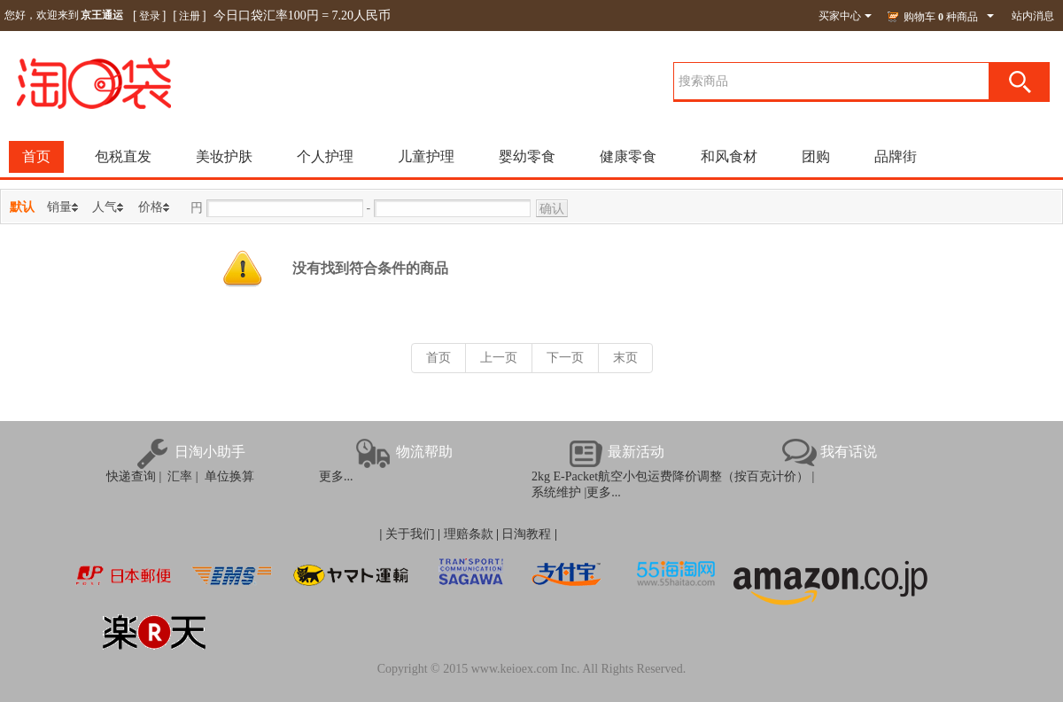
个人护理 (325, 156)
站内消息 (1033, 16)
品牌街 (895, 156)
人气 (104, 207)
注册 (189, 16)
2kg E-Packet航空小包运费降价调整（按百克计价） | (673, 476)
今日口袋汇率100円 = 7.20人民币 (302, 15)
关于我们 (410, 534)
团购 (816, 156)
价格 (150, 207)
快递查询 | (133, 476)
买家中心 (845, 16)
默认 (22, 207)
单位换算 (226, 476)
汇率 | (179, 476)
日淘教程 (526, 534)
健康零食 (628, 156)
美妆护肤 (224, 156)
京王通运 (102, 15)
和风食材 (729, 156)
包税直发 (123, 156)
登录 (149, 16)
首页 (36, 156)
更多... (336, 476)
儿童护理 (426, 156)
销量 (59, 207)
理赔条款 (468, 534)
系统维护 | (559, 492)
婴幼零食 (527, 156)
